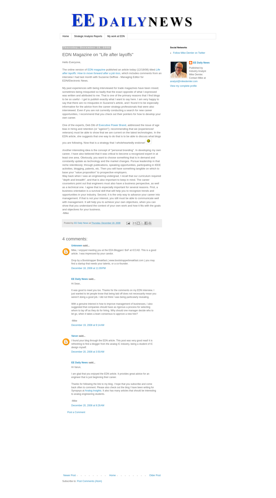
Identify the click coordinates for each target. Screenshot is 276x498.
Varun (74, 336)
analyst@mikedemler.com (184, 81)
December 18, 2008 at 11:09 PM (88, 268)
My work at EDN (116, 36)
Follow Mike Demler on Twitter (189, 52)
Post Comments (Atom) (89, 481)
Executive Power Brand (112, 125)
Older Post (155, 475)
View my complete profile (183, 86)
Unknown (76, 245)
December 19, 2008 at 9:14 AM (87, 325)
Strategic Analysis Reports (88, 36)
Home (65, 36)
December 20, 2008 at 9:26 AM (87, 405)
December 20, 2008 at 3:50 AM (87, 351)
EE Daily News (79, 279)
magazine (96, 69)
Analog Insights (93, 390)
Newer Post (69, 475)
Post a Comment (76, 412)
